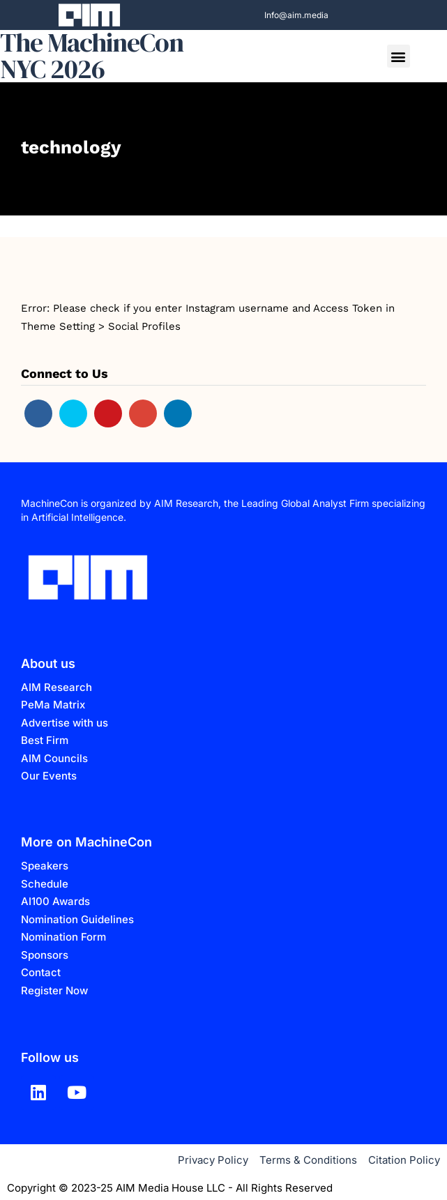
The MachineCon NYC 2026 (91, 55)
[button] (398, 56)
